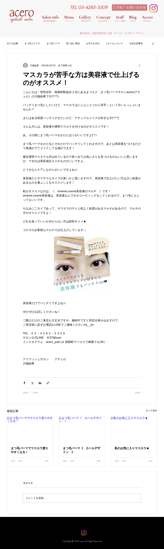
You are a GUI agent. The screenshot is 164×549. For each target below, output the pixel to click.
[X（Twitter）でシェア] (32, 382)
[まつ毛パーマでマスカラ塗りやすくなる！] (30, 430)
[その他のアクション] (139, 65)
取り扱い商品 (73, 43)
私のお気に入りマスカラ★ (132, 448)
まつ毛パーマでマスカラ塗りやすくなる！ (29, 450)
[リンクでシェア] (47, 382)
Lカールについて (114, 43)
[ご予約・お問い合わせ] (129, 7)
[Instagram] (153, 8)
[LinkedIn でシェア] (40, 382)
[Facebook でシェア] (24, 382)
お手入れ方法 (93, 43)
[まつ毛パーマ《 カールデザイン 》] (82, 430)
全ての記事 (12, 43)
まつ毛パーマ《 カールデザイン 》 (81, 450)
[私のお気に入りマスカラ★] (134, 430)
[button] (153, 43)
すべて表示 (151, 410)
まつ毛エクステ (32, 43)
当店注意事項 (136, 43)
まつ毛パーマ (53, 43)
